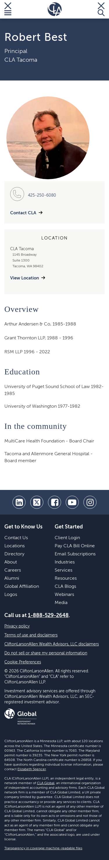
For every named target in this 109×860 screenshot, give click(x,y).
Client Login (67, 538)
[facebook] (54, 502)
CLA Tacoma (20, 60)
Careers (12, 570)
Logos (10, 594)
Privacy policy (17, 626)
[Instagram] (90, 502)
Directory (14, 554)
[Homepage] (55, 9)
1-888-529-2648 (48, 615)
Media (61, 603)
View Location (24, 278)
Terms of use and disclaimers (31, 635)
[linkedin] (19, 502)
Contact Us (16, 538)
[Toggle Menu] (7, 9)
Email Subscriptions (75, 554)
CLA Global (45, 783)
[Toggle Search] (101, 9)
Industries (65, 562)
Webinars (64, 594)
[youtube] (72, 502)
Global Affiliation (21, 586)
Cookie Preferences (22, 662)
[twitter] (36, 502)
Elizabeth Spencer (31, 769)
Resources (66, 578)
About (10, 562)
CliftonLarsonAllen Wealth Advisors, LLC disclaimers (51, 644)
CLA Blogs (65, 586)
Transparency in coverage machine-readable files (43, 848)
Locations (14, 546)
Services (63, 570)
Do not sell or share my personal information (45, 653)
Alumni (11, 578)
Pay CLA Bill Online (75, 546)
